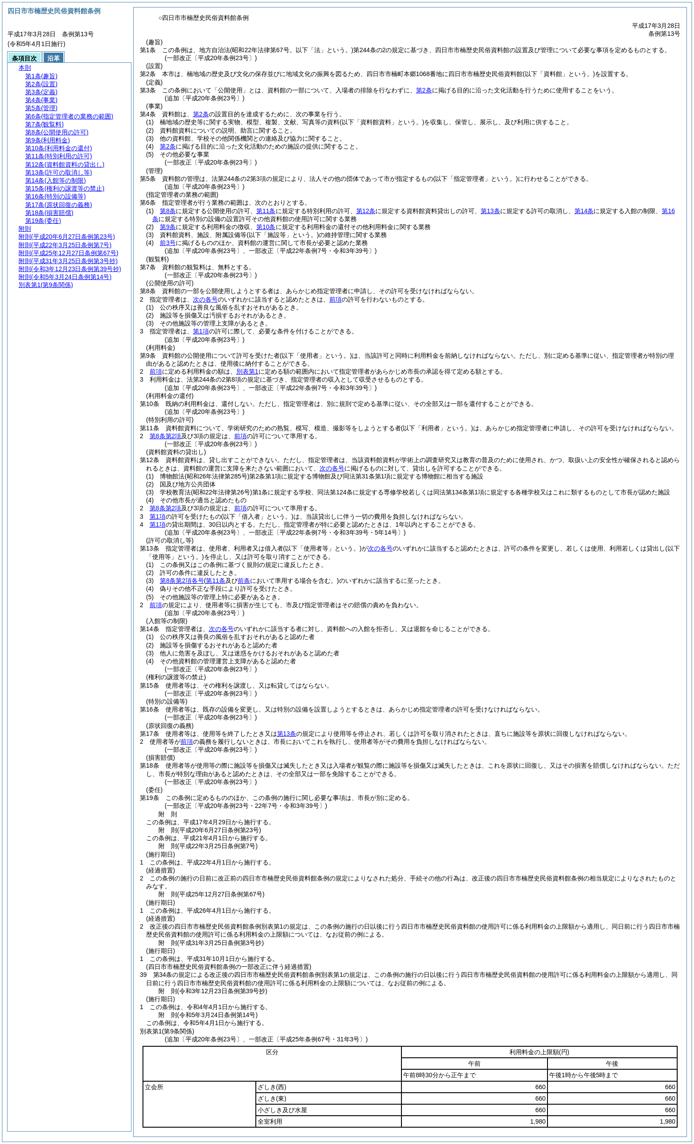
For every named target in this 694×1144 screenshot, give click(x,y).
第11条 (266, 210)
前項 (335, 299)
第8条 (168, 210)
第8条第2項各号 (182, 580)
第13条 (490, 210)
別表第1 (247, 371)
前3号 (168, 242)
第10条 (266, 226)
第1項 (201, 331)
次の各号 (205, 299)
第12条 (366, 210)
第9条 (168, 226)
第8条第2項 (165, 436)
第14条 (584, 210)
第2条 (424, 90)
